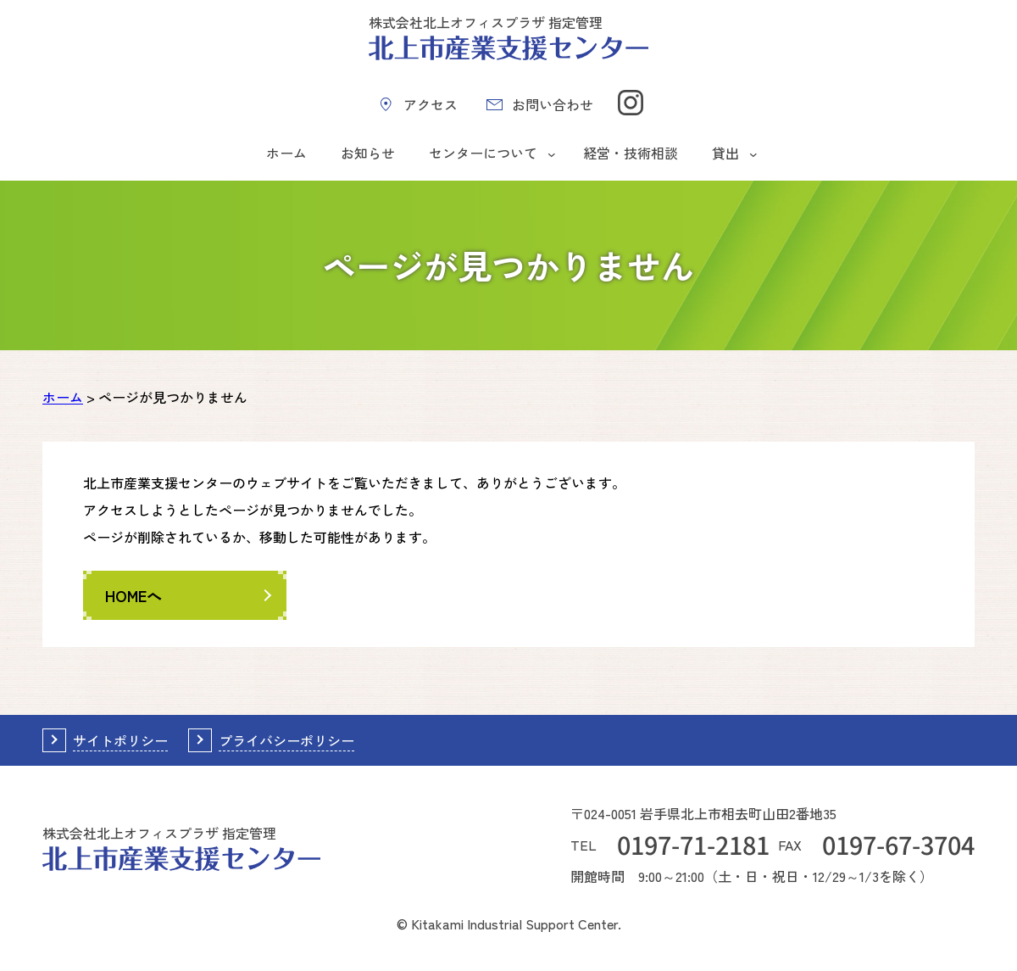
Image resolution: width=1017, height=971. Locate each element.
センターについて (483, 152)
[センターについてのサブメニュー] (551, 153)
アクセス (430, 104)
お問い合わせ (552, 104)
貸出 (725, 152)
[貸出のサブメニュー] (753, 153)
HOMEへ (133, 595)
